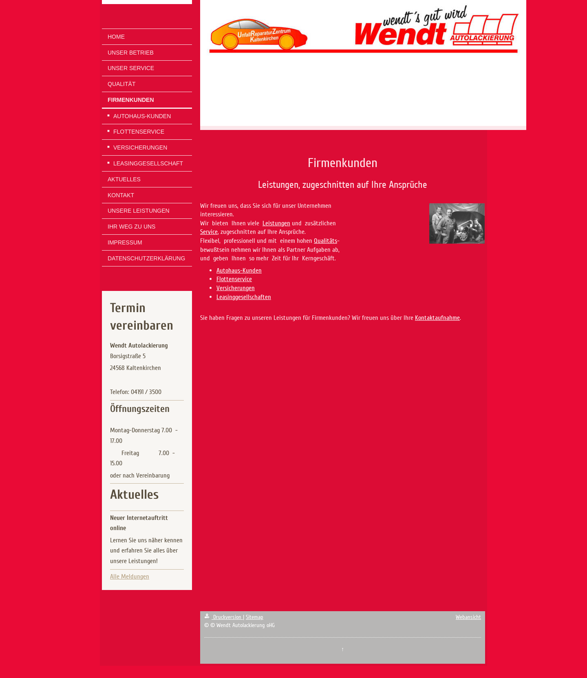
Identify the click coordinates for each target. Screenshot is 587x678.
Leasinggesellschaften (243, 297)
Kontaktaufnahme (437, 318)
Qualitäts (325, 241)
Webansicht (468, 617)
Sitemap (254, 617)
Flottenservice (234, 279)
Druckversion (223, 617)
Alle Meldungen (129, 576)
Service (209, 232)
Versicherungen (235, 288)
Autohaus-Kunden (239, 270)
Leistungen (276, 223)
